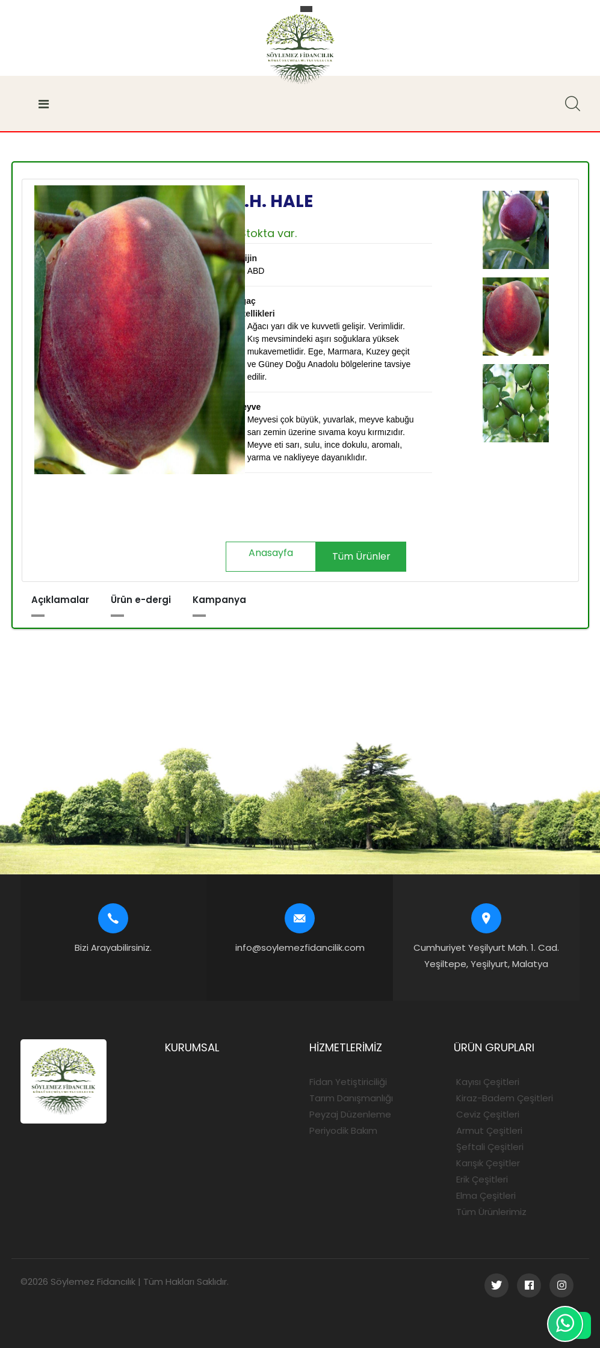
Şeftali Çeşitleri (489, 1146)
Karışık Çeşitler (487, 1163)
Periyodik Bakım (343, 1130)
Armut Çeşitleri (488, 1130)
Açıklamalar (60, 599)
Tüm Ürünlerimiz (490, 1211)
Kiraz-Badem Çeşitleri (503, 1098)
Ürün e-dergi (141, 599)
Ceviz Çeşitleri (486, 1114)
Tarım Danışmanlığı (351, 1098)
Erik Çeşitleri (481, 1179)
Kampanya (219, 599)
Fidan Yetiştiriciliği (348, 1081)
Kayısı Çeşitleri (486, 1081)
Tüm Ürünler (361, 556)
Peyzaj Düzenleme (350, 1114)
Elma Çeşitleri (485, 1195)
